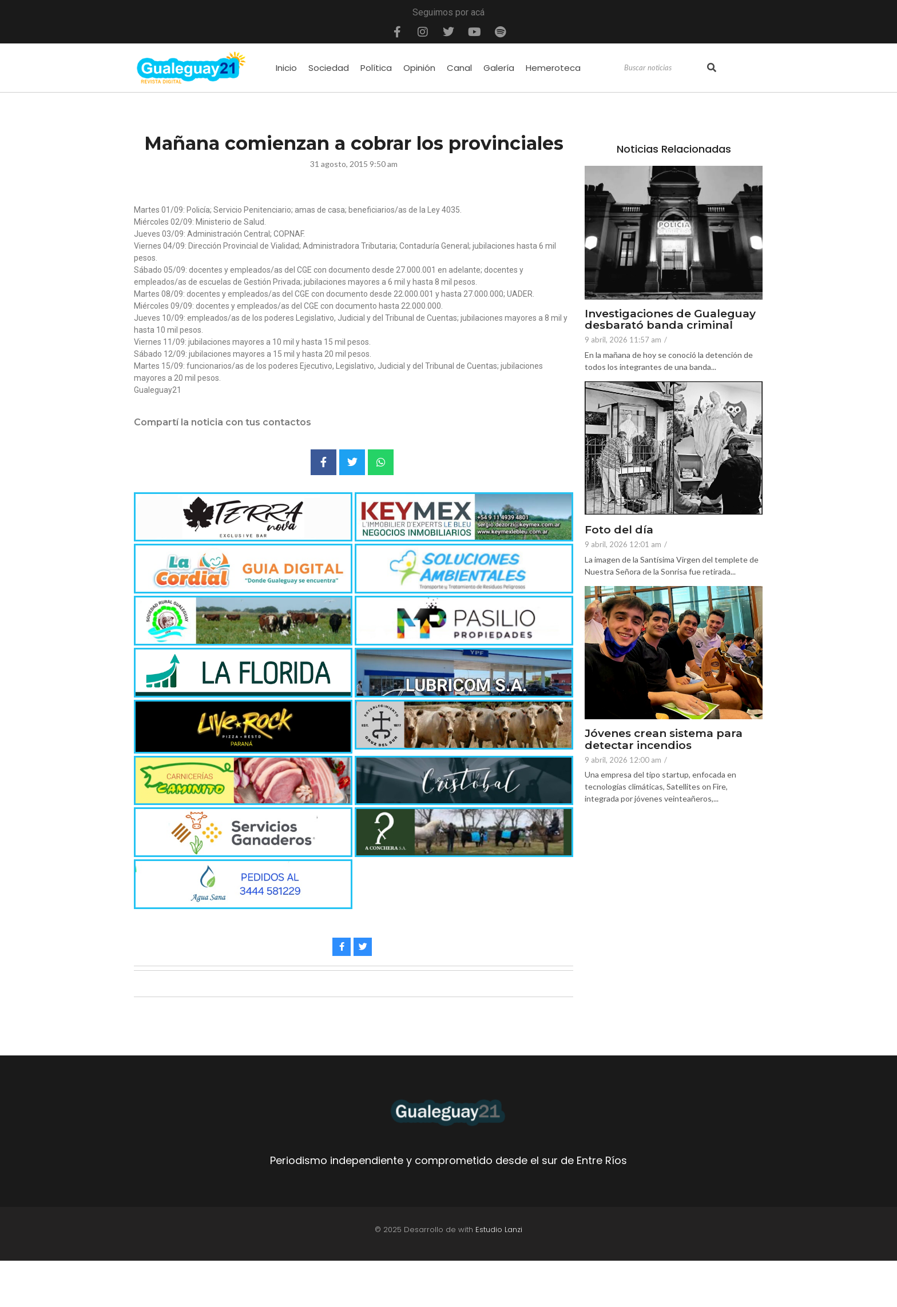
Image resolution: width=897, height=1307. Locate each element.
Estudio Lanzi (498, 1229)
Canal (459, 68)
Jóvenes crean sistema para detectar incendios (664, 740)
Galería (498, 68)
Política (376, 68)
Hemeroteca (553, 68)
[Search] (664, 68)
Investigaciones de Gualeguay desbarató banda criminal (670, 320)
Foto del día (619, 530)
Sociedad (328, 68)
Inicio (286, 68)
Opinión (419, 68)
